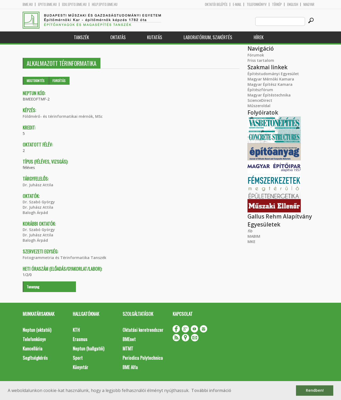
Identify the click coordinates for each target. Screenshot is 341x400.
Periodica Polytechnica (143, 357)
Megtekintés (35, 80)
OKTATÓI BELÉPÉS (216, 4)
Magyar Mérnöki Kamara (270, 79)
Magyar (308, 4)
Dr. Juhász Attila (38, 184)
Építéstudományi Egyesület (273, 73)
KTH (76, 329)
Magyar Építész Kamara (270, 84)
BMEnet (129, 339)
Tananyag (33, 286)
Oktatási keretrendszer (143, 329)
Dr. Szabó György (39, 201)
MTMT (128, 348)
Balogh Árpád (35, 212)
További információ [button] (211, 390)
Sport (78, 357)
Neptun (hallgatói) (88, 348)
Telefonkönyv (257, 4)
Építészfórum (260, 89)
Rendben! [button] (315, 390)
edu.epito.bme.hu (74, 4)
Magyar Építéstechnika (269, 95)
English (292, 4)
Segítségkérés (35, 357)
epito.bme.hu (47, 4)
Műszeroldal (258, 105)
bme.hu (28, 4)
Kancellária (32, 348)
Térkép (277, 4)
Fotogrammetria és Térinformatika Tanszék (64, 257)
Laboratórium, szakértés (208, 37)
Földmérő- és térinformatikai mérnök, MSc (63, 116)
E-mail (237, 4)
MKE (251, 241)
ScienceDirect (259, 100)
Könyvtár (80, 367)
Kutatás (154, 37)
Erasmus (80, 339)
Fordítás (59, 80)
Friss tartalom (260, 60)
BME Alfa (130, 367)
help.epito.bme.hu (104, 4)
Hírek (258, 37)
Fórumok (255, 55)
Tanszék (81, 37)
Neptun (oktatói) (37, 329)
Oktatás (118, 37)
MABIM (253, 236)
